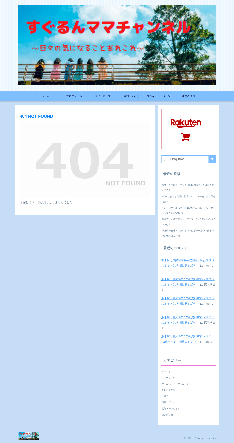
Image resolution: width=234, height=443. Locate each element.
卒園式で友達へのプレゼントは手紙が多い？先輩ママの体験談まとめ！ (188, 233)
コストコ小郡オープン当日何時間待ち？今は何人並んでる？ (188, 187)
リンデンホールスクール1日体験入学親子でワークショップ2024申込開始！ (188, 210)
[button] (212, 159)
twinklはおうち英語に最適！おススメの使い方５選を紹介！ (188, 199)
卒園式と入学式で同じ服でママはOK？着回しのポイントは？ (188, 222)
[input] (188, 159)
